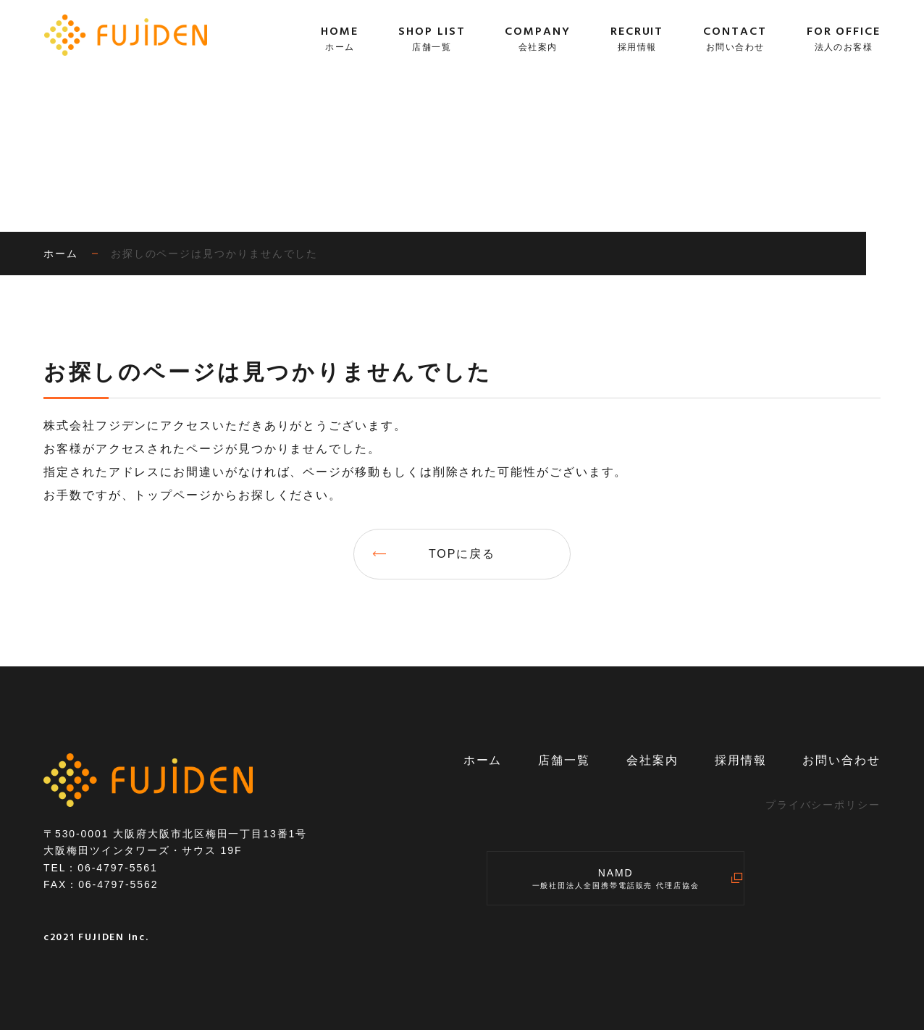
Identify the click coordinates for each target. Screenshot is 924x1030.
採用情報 (741, 760)
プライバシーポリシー (823, 805)
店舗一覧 (564, 760)
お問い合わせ (841, 760)
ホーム (483, 760)
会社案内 (652, 760)
